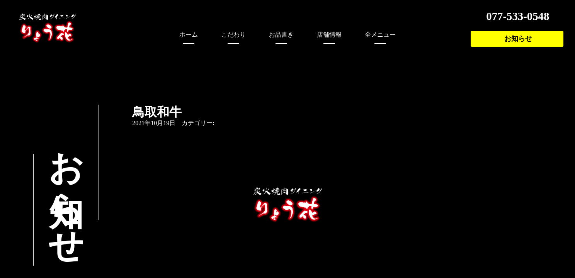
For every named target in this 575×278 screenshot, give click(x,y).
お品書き (281, 34)
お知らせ (518, 38)
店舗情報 (329, 34)
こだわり (233, 34)
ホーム (188, 34)
